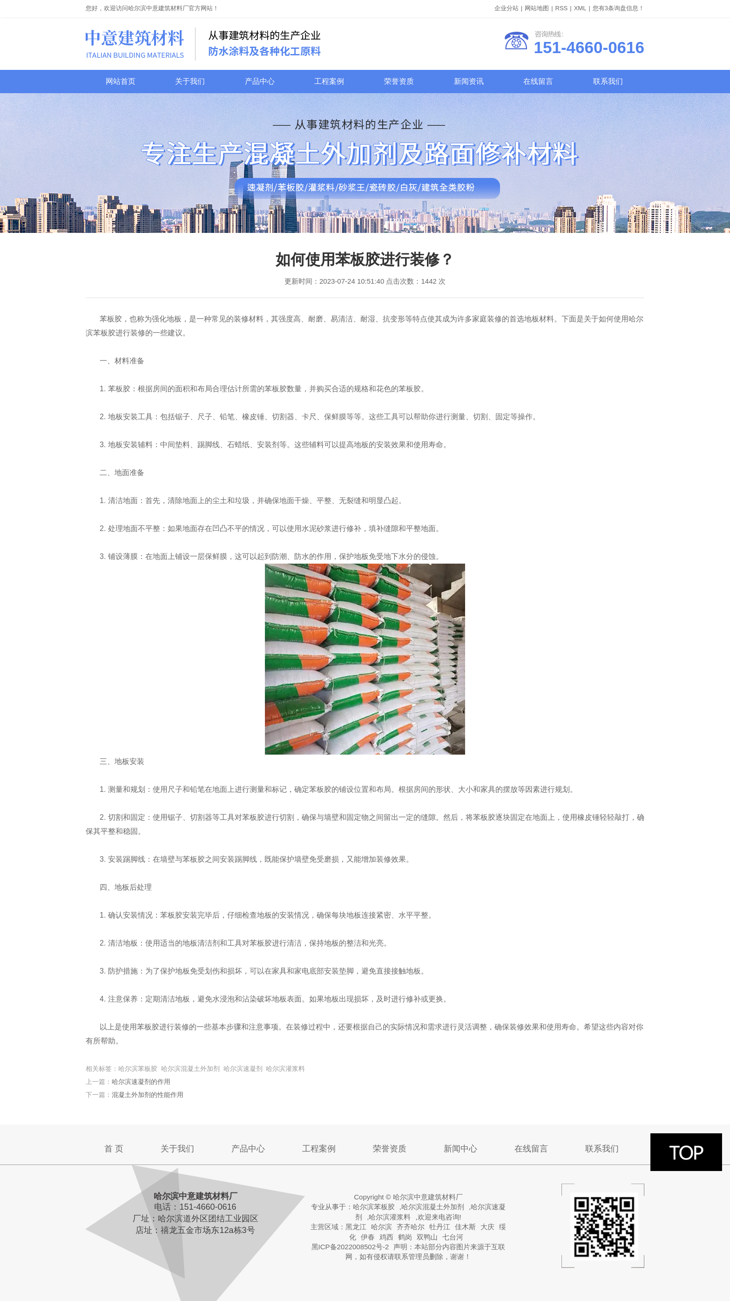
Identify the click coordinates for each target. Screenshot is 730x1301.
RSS (561, 8)
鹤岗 (405, 1237)
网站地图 (537, 8)
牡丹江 (439, 1227)
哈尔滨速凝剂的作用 (141, 1081)
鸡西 (386, 1237)
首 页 (113, 1148)
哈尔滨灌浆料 (390, 1217)
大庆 (487, 1227)
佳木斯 (465, 1227)
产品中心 (260, 81)
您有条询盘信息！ (618, 8)
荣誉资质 (399, 81)
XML (580, 8)
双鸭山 (427, 1237)
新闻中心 (460, 1148)
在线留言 (538, 81)
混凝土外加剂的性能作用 (147, 1094)
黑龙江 (355, 1227)
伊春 (368, 1237)
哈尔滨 (381, 1227)
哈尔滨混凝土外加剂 (432, 1207)
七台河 (452, 1237)
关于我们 (190, 81)
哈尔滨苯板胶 (374, 1207)
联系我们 (608, 81)
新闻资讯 (469, 81)
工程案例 (329, 81)
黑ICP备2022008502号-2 (350, 1247)
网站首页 (120, 81)
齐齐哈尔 (411, 1227)
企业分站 (506, 8)
